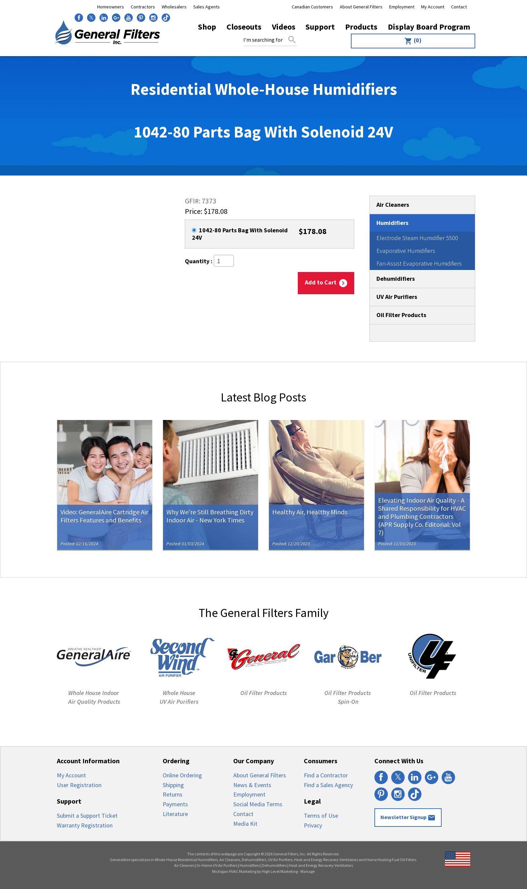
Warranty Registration (85, 825)
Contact (459, 7)
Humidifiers (392, 223)
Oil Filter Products (401, 315)
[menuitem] (412, 41)
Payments (175, 804)
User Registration (79, 785)
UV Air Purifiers (396, 297)
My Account (432, 7)
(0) (412, 40)
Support (320, 27)
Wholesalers (174, 7)
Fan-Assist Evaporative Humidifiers (419, 263)
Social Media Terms (257, 804)
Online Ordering (182, 775)
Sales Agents (206, 7)
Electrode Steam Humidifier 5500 (417, 238)
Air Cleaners (392, 204)
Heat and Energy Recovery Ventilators (321, 865)
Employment (401, 7)
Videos (283, 27)
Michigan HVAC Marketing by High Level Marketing (255, 871)
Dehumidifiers (395, 278)
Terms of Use (321, 815)
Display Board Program (429, 27)
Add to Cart (326, 283)
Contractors (143, 7)
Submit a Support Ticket (87, 815)
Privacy (313, 825)
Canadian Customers (312, 7)
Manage (307, 871)
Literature (175, 814)
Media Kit (245, 823)
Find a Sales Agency (328, 785)
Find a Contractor (326, 775)
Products (361, 27)
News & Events (252, 785)
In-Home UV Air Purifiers (217, 865)
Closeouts (244, 27)
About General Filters (361, 7)
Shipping (173, 785)
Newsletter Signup (408, 818)
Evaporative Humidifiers (405, 251)
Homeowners (110, 7)
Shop (207, 27)
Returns (173, 794)
